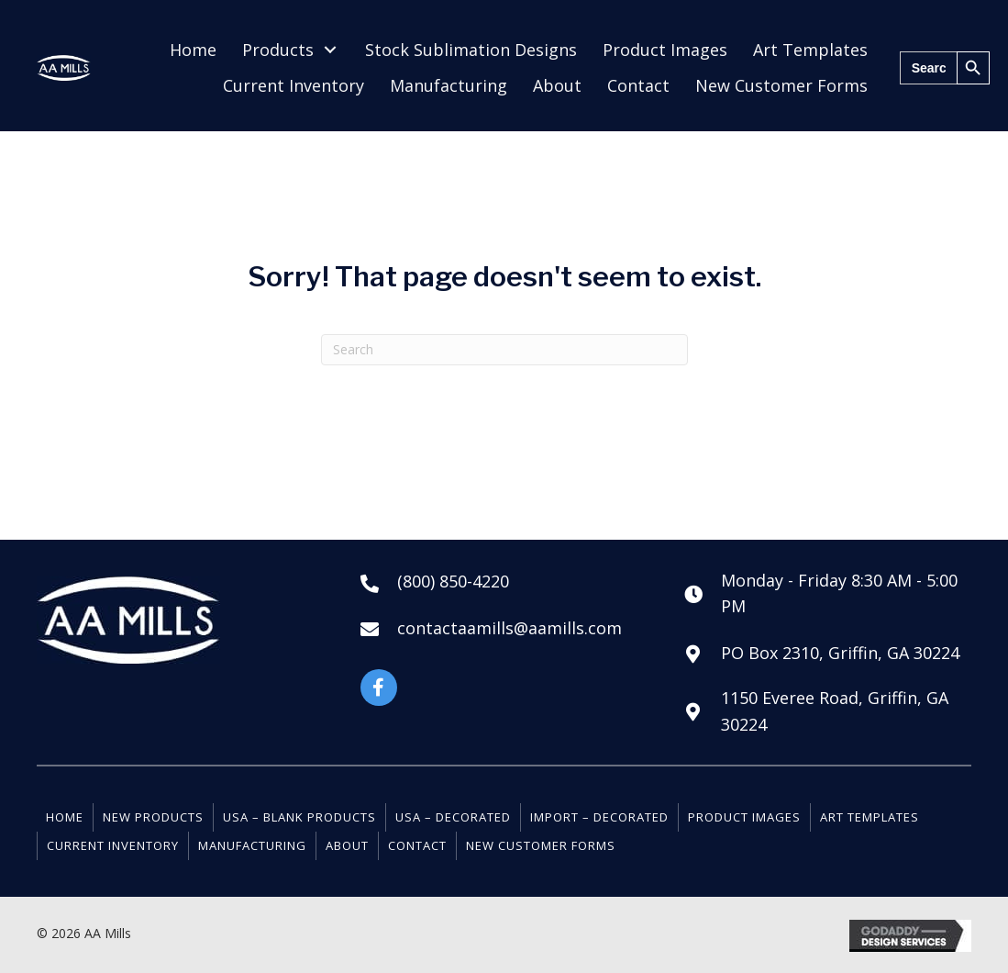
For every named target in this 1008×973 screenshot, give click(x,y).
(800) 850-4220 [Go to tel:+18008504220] (453, 581)
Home (64, 817)
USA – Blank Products (299, 817)
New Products (153, 817)
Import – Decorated (599, 817)
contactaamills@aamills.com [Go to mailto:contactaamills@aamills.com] (509, 628)
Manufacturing (252, 845)
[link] (193, 50)
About (347, 845)
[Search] (504, 349)
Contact (417, 845)
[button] (378, 687)
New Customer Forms (540, 845)
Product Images (744, 817)
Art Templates (869, 817)
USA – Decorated (453, 817)
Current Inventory (113, 845)
